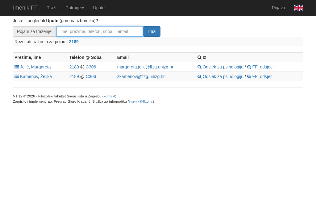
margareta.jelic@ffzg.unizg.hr (145, 66)
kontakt (109, 96)
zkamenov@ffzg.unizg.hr (141, 76)
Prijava (278, 7)
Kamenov (29, 76)
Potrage (75, 7)
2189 (74, 41)
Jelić (24, 66)
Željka (46, 76)
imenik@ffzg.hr (141, 101)
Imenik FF (25, 8)
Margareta (41, 66)
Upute (99, 7)
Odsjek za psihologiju (220, 66)
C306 (91, 66)
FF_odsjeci (260, 66)
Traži (51, 7)
